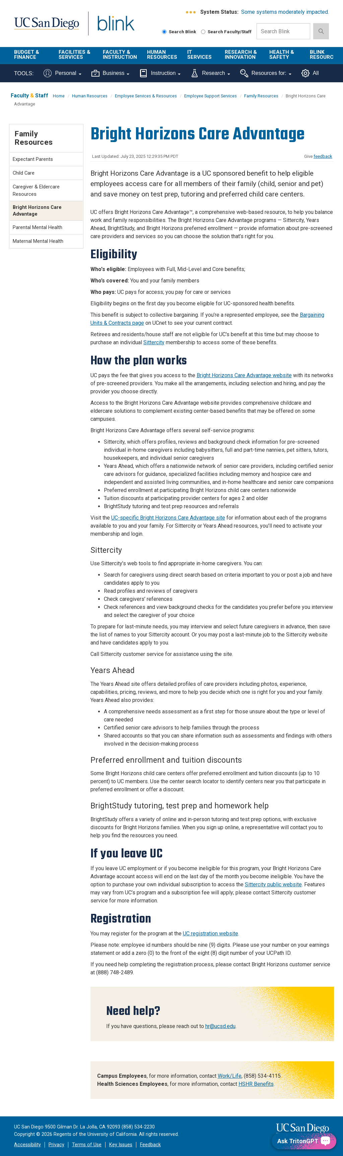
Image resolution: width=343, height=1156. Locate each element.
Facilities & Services (74, 54)
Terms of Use (86, 1145)
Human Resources (162, 54)
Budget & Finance (26, 54)
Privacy (56, 1145)
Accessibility (27, 1145)
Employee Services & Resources (146, 95)
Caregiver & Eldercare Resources (36, 190)
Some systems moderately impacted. (285, 12)
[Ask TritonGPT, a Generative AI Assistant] (304, 1141)
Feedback (150, 1145)
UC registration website (210, 933)
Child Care (24, 173)
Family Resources (261, 95)
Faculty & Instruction (120, 54)
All (310, 73)
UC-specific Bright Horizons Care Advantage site (168, 518)
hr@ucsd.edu (220, 1026)
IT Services (199, 54)
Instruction (160, 73)
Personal (62, 73)
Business (110, 73)
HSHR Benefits (256, 1084)
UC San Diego (44, 27)
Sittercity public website (273, 884)
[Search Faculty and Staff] (203, 32)
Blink (109, 27)
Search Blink (179, 31)
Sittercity (153, 342)
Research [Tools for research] (210, 73)
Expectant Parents (33, 159)
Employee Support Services (210, 95)
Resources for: (265, 73)
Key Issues (120, 1145)
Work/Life (230, 1076)
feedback (323, 156)
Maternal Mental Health (38, 241)
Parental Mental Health (37, 227)
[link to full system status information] (191, 12)
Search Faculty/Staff (226, 31)
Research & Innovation (241, 54)
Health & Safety (281, 54)
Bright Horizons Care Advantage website (244, 375)
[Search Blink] (164, 32)
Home (59, 95)
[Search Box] (283, 31)
